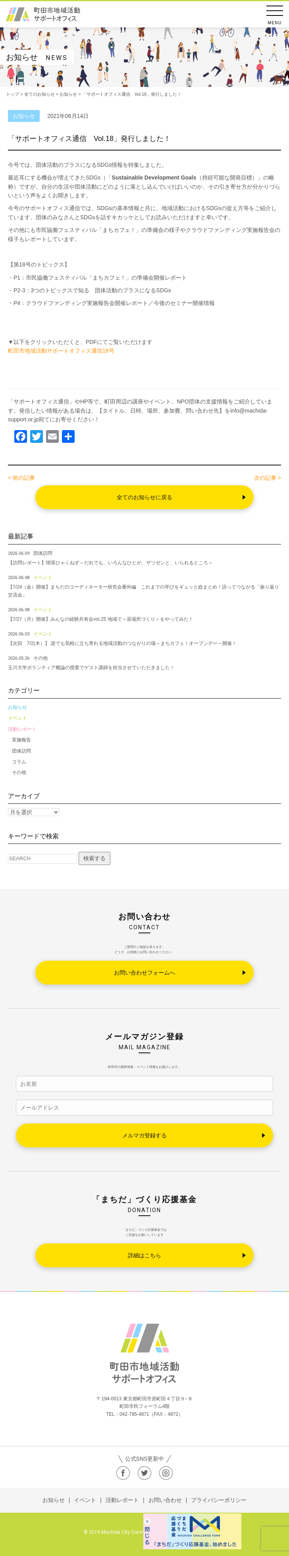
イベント (17, 718)
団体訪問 (21, 751)
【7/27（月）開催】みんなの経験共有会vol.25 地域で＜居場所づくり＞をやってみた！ (100, 619)
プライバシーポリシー (219, 1500)
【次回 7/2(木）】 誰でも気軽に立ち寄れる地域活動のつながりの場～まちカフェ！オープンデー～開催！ (122, 643)
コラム (19, 761)
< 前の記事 (21, 478)
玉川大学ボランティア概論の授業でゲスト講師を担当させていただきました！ (91, 667)
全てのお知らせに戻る (144, 497)
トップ (12, 94)
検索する (94, 858)
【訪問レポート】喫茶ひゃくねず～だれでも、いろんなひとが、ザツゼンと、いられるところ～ (113, 563)
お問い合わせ (165, 1500)
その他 (19, 772)
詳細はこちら (144, 1255)
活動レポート (22, 729)
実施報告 (21, 740)
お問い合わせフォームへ (144, 972)
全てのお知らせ (39, 94)
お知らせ (17, 707)
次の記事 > (267, 478)
